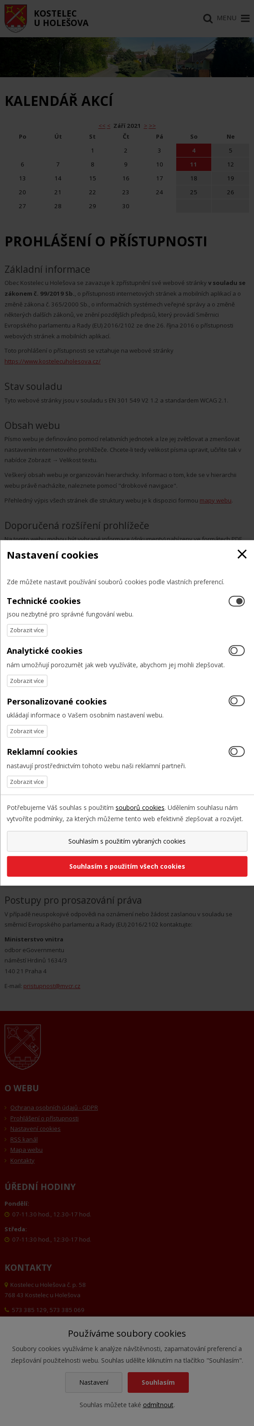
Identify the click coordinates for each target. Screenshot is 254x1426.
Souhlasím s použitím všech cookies (127, 866)
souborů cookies (140, 807)
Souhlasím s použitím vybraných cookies (127, 841)
